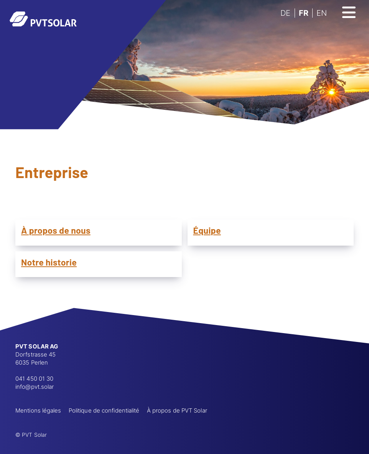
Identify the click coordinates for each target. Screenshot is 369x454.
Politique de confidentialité (104, 410)
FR (303, 13)
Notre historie (49, 262)
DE (285, 13)
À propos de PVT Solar (177, 410)
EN (321, 13)
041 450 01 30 (34, 378)
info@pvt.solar (34, 386)
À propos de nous (56, 230)
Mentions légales (38, 410)
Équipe (207, 230)
